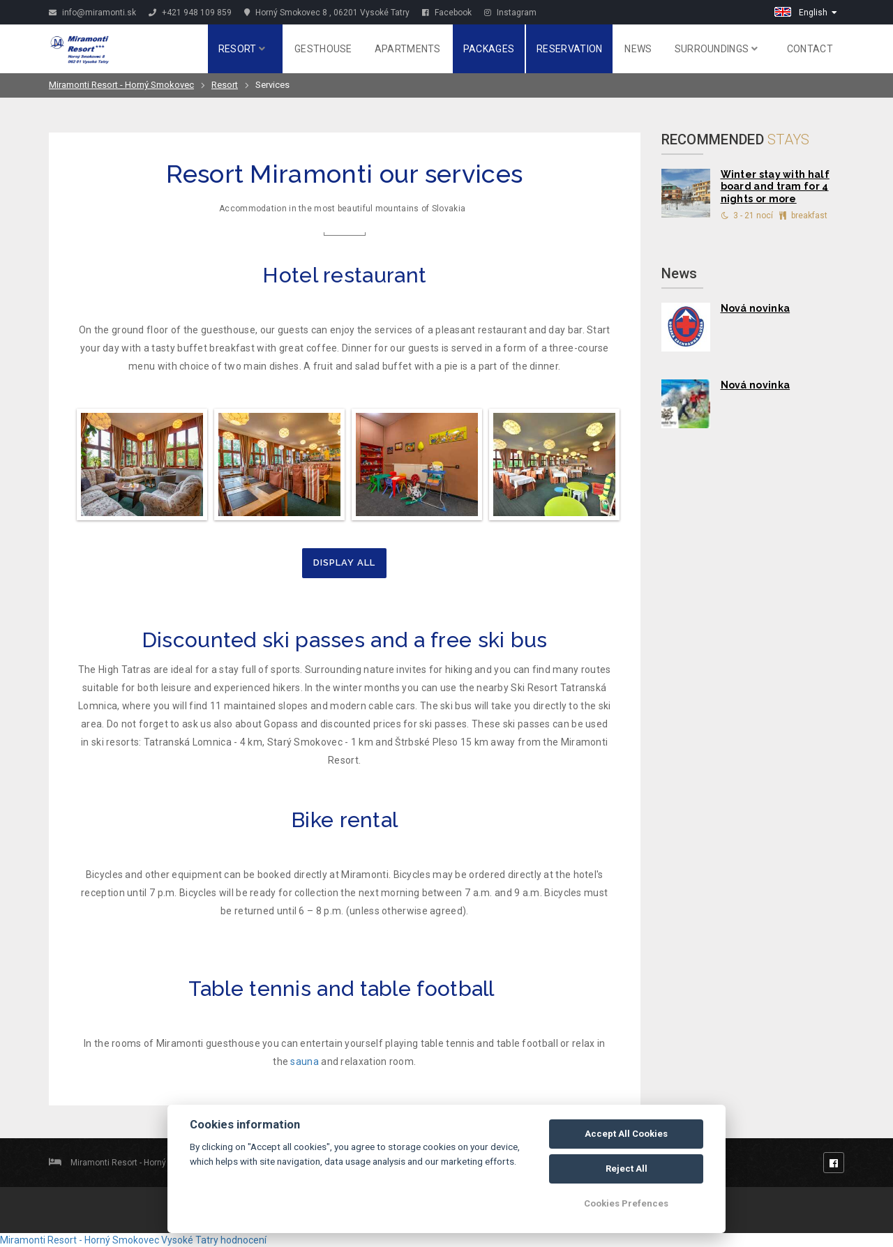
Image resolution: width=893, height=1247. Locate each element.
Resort (241, 48)
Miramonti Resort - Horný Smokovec (121, 85)
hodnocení (243, 1240)
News (638, 48)
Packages (488, 48)
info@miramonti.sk (92, 12)
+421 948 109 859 (190, 12)
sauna (304, 1061)
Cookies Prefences (626, 1203)
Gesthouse (323, 48)
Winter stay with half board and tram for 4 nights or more (775, 187)
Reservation (569, 48)
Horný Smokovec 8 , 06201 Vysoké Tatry (327, 12)
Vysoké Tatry (189, 1240)
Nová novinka (755, 308)
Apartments (408, 48)
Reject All (626, 1168)
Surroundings (716, 48)
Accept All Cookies (626, 1133)
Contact (810, 48)
